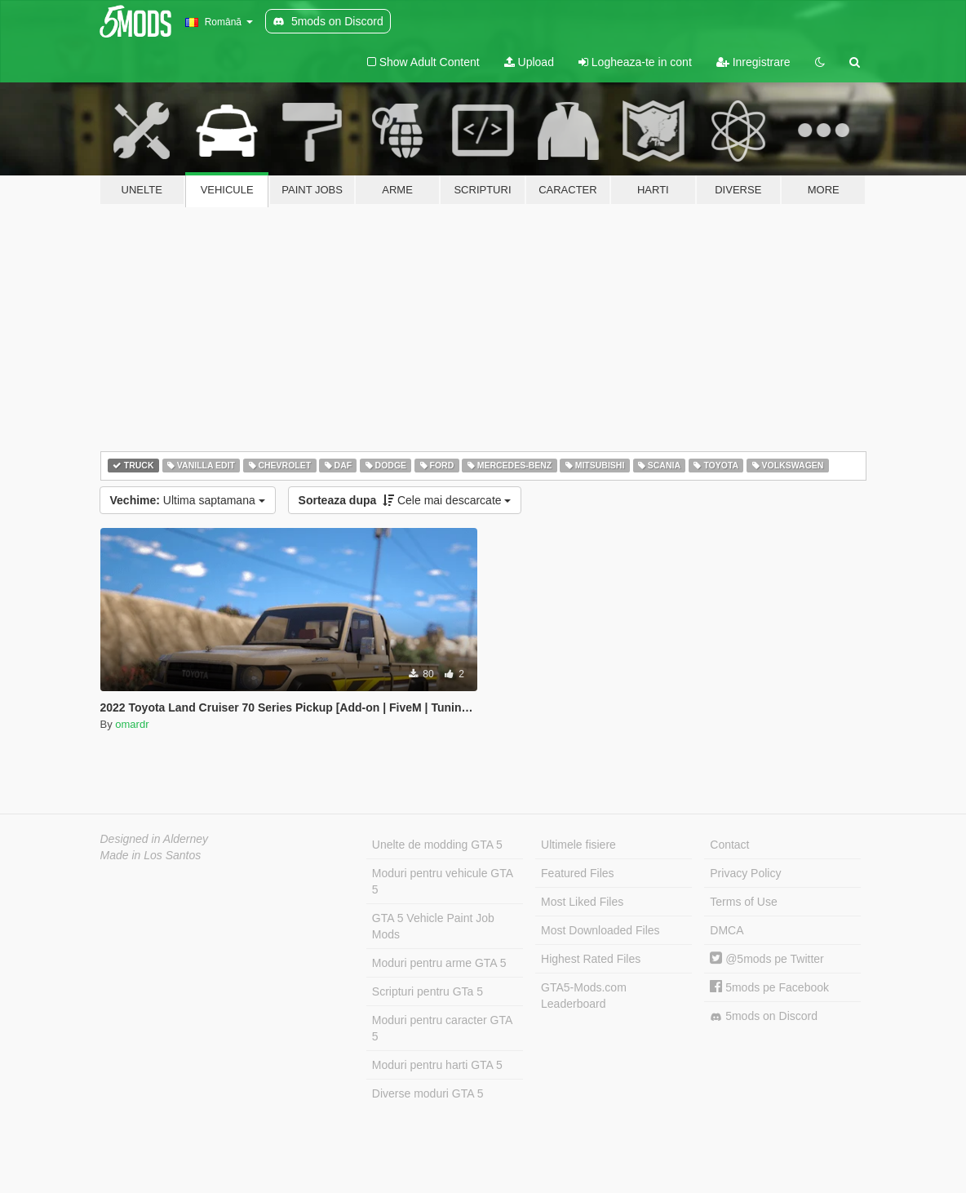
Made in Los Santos (151, 855)
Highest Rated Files (590, 958)
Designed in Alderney (154, 838)
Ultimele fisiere (578, 844)
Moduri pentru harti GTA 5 (437, 1064)
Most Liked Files (582, 901)
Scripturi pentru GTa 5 (427, 991)
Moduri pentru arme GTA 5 (439, 962)
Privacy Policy (745, 873)
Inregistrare (753, 62)
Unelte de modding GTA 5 (437, 844)
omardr (131, 724)
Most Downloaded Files (600, 930)
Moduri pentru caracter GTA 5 (442, 1028)
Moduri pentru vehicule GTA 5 (442, 881)
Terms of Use (743, 901)
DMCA (726, 930)
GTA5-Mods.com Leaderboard (584, 995)
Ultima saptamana (187, 500)
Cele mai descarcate (405, 500)
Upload (529, 62)
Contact (729, 844)
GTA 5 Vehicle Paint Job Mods (433, 926)
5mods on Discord (764, 1016)
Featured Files (577, 873)
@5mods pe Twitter (766, 958)
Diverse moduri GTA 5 (428, 1093)
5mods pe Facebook (769, 987)
